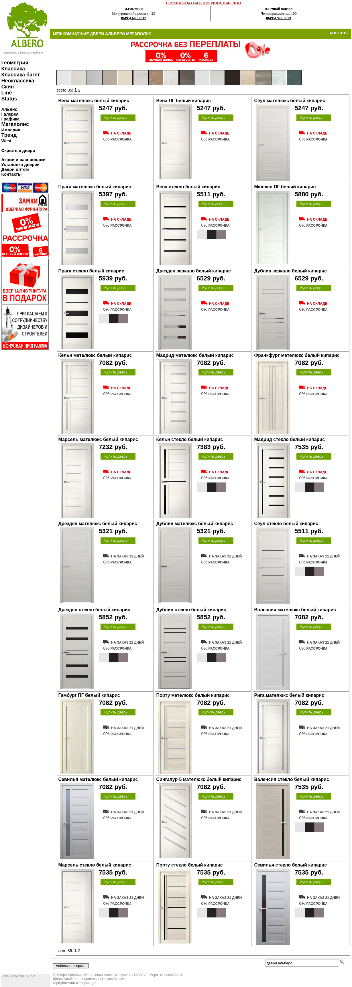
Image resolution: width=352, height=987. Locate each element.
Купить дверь (115, 117)
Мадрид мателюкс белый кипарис (195, 355)
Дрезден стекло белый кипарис (94, 609)
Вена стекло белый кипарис (188, 186)
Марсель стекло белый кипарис (94, 865)
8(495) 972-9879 (278, 18)
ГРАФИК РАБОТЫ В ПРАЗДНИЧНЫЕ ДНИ (203, 3)
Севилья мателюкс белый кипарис (98, 779)
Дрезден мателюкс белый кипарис (97, 523)
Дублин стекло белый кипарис (191, 609)
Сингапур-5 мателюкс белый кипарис (198, 779)
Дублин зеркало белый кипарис (290, 270)
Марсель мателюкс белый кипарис (98, 439)
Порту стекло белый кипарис (189, 865)
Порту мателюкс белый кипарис (193, 695)
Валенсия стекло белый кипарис (291, 779)
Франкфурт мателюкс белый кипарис (297, 355)
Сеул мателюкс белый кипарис (289, 100)
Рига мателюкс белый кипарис (289, 695)
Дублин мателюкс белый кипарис (194, 523)
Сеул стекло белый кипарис (286, 523)
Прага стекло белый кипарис (91, 270)
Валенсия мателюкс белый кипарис (295, 609)
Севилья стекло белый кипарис (290, 865)
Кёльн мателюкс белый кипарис (95, 355)
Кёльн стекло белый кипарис (189, 439)
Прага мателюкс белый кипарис (94, 186)
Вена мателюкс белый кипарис (93, 100)
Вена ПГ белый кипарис (183, 100)
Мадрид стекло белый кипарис (289, 439)
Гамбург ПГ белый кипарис (89, 695)
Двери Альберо (65, 979)
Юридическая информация (75, 983)
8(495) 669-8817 (133, 18)
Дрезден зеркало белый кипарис (193, 270)
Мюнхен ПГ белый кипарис (285, 186)
